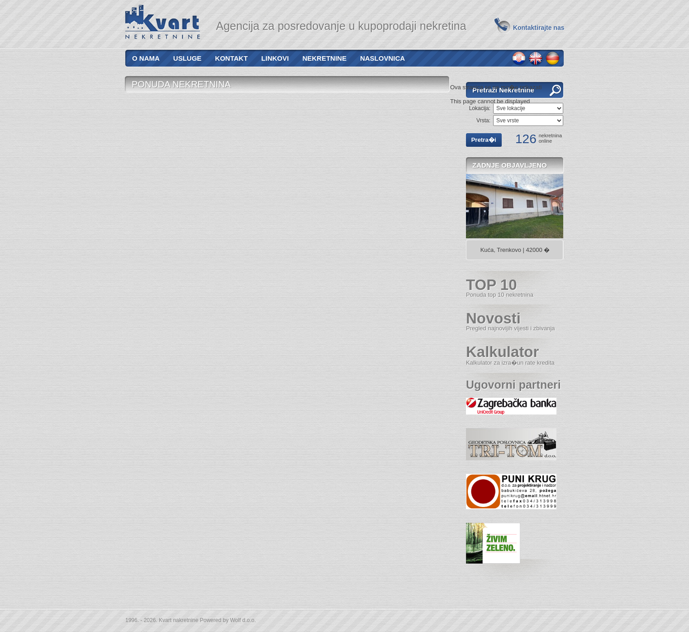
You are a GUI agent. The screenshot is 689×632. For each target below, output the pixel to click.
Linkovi (275, 58)
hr (519, 58)
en (535, 58)
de (552, 58)
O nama (146, 58)
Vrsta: (483, 120)
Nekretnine (324, 58)
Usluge (187, 58)
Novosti (510, 321)
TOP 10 (499, 287)
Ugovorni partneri (513, 384)
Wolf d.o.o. (243, 620)
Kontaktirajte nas (539, 27)
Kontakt (231, 58)
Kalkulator (510, 355)
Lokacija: (479, 108)
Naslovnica (382, 58)
